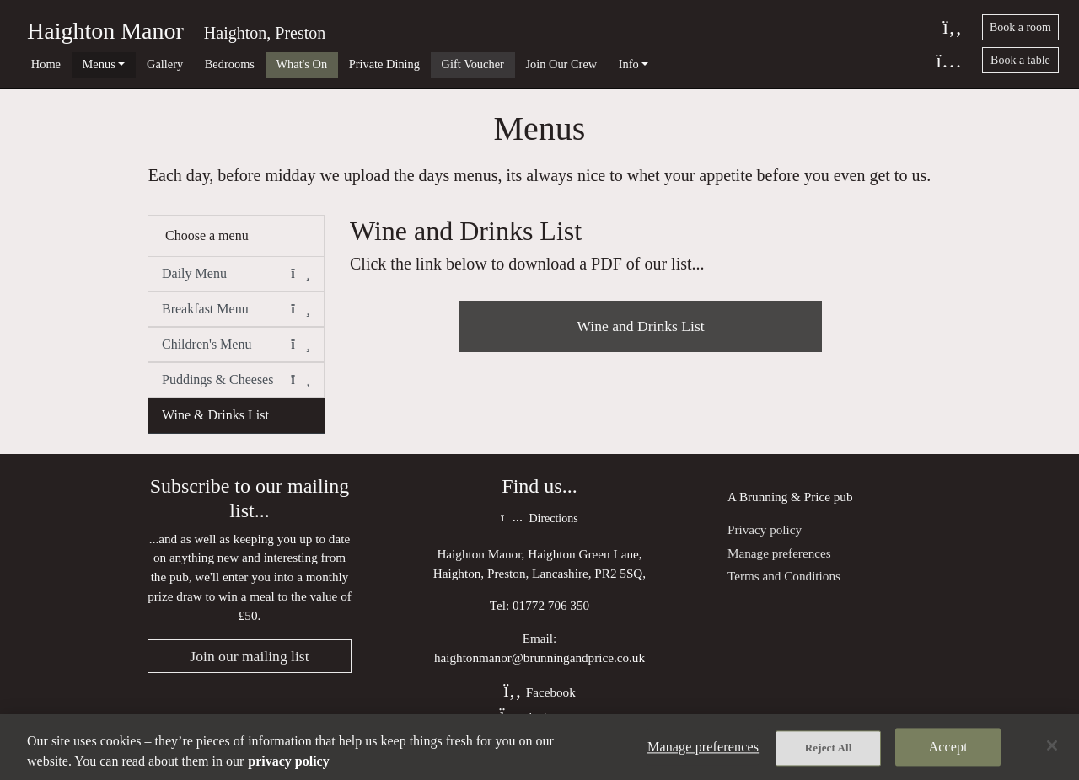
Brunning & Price (784, 496)
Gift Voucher (473, 64)
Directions (539, 518)
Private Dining (384, 64)
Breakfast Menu (236, 309)
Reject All (828, 747)
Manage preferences (779, 553)
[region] (539, 747)
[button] (300, 274)
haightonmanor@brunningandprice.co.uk (539, 657)
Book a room (1020, 27)
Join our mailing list (249, 656)
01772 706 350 (551, 605)
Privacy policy (764, 529)
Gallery (165, 64)
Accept (948, 747)
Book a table (1020, 60)
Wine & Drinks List (215, 415)
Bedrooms (230, 64)
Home (46, 64)
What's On (302, 64)
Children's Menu (236, 344)
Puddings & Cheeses (236, 380)
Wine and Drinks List (640, 326)
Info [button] (629, 64)
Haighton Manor (105, 31)
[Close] (1052, 745)
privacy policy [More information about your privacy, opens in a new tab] (288, 761)
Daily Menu (236, 274)
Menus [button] (99, 64)
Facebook (539, 692)
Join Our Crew (561, 64)
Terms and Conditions (783, 576)
